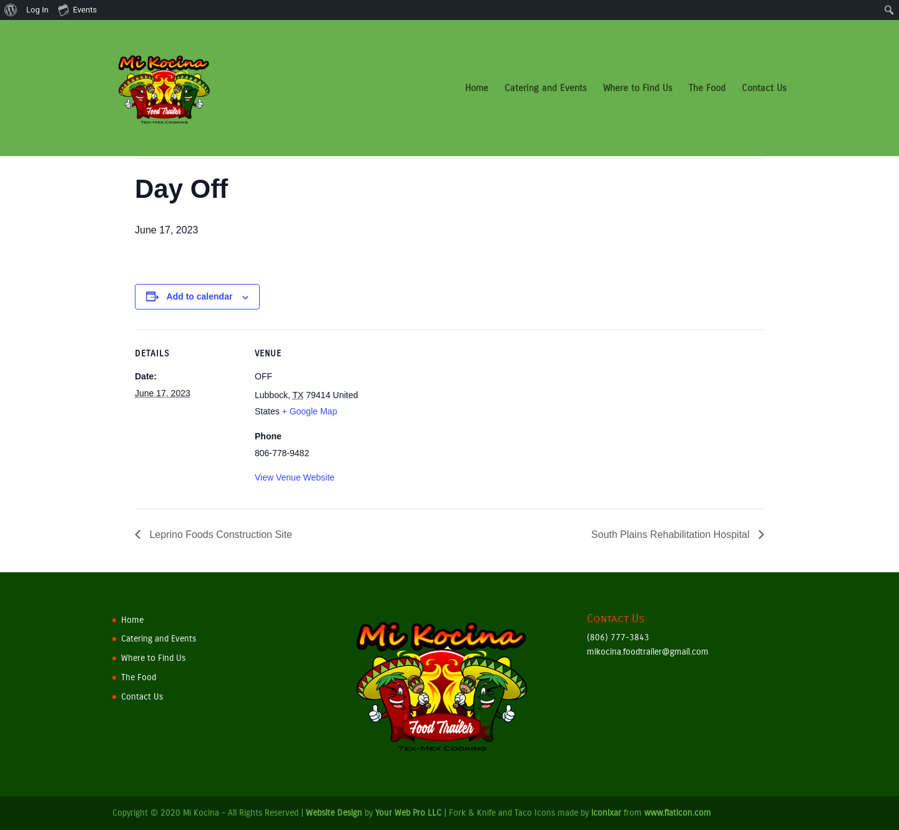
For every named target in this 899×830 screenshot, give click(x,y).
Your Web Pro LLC (408, 813)
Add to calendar (200, 296)
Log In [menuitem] (37, 9)
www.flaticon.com (677, 813)
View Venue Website (295, 477)
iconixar (606, 813)
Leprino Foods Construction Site (219, 534)
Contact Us (764, 89)
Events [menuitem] (77, 9)
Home (476, 89)
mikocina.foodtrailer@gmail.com (648, 652)
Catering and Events (545, 89)
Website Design (334, 813)
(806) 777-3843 (618, 637)
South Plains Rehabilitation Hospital (671, 534)
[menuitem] (11, 10)
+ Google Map (309, 411)
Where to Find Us (637, 89)
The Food (707, 89)
